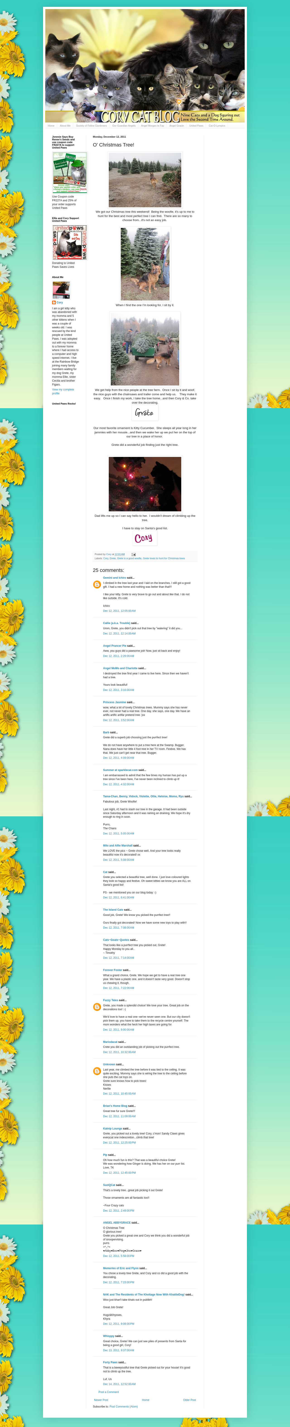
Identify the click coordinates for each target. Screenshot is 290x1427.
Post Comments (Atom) (123, 1406)
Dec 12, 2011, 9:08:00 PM (118, 1323)
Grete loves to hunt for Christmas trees (164, 558)
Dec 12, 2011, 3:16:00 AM (118, 690)
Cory (105, 558)
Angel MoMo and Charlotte (120, 668)
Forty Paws (110, 1362)
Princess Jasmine (114, 702)
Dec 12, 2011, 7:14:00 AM (118, 957)
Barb (106, 732)
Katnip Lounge (112, 1128)
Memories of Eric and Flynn (121, 1268)
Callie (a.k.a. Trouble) (116, 623)
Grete (113, 558)
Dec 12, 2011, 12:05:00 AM (119, 610)
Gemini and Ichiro (114, 577)
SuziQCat (109, 1185)
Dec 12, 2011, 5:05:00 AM (118, 833)
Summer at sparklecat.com (120, 770)
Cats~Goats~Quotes (116, 940)
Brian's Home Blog (115, 1105)
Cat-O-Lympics (217, 125)
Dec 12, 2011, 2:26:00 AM (118, 656)
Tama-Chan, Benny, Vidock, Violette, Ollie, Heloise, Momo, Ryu (143, 796)
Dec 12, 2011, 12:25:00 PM (119, 1142)
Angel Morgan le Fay (152, 125)
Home (51, 125)
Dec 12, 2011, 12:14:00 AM (119, 633)
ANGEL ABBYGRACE (117, 1222)
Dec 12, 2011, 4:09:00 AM (118, 757)
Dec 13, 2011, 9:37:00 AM (118, 1350)
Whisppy (108, 1336)
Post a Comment (109, 1392)
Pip (105, 1154)
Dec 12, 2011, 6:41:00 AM (118, 897)
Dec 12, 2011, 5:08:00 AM (118, 859)
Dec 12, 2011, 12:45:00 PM (119, 1172)
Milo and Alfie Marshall (118, 845)
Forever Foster (112, 970)
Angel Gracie (176, 125)
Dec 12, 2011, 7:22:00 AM (118, 988)
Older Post (189, 1400)
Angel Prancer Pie (114, 645)
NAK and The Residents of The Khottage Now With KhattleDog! (144, 1294)
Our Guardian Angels (124, 125)
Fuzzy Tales (110, 1000)
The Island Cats (113, 909)
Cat (105, 872)
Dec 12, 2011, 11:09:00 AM (119, 1116)
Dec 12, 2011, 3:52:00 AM (118, 720)
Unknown (109, 1064)
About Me (65, 125)
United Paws (196, 125)
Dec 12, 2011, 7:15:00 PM (118, 1282)
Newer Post (101, 1400)
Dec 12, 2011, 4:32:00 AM (118, 784)
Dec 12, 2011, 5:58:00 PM (118, 1256)
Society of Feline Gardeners (91, 125)
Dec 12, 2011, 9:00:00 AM (118, 1029)
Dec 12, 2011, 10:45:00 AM (119, 1093)
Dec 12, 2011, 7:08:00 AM (118, 927)
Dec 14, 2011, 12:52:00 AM (119, 1384)
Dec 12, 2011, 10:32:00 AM (119, 1052)
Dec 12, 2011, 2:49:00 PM (118, 1210)
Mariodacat (110, 1042)
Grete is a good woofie (129, 558)
